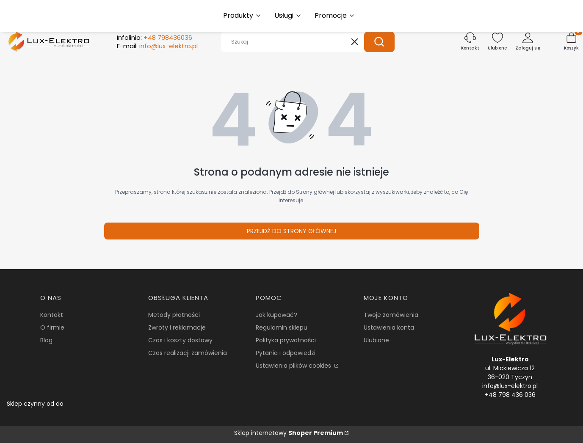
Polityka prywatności (286, 340)
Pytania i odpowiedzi (285, 353)
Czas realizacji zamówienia (187, 353)
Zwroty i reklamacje (177, 327)
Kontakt (51, 315)
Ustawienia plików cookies (294, 365)
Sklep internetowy (288, 433)
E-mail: (157, 46)
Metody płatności (174, 315)
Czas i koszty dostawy (180, 340)
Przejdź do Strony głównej (291, 231)
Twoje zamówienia (391, 315)
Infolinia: (154, 37)
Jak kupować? (276, 315)
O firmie (52, 327)
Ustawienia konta (389, 327)
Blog (46, 340)
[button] (379, 42)
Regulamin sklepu (281, 327)
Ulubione (376, 340)
